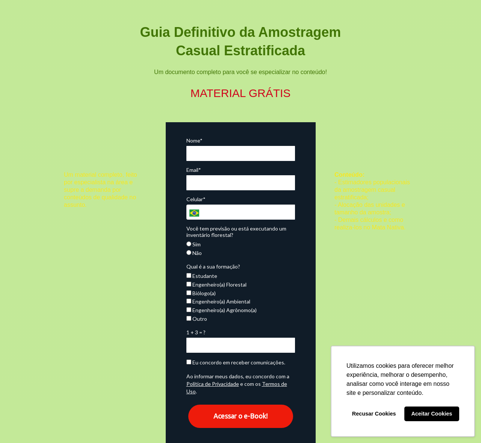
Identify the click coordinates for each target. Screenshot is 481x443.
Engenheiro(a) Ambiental (218, 301)
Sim (193, 244)
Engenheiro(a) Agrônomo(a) (221, 310)
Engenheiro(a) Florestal (216, 284)
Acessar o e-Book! (240, 416)
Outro (196, 319)
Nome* (194, 140)
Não (194, 253)
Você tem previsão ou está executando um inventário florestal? (236, 231)
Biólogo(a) (201, 293)
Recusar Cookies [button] (374, 414)
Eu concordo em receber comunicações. (235, 362)
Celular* (196, 199)
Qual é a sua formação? (213, 266)
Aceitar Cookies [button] (431, 414)
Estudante (201, 276)
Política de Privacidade (212, 384)
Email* (193, 170)
